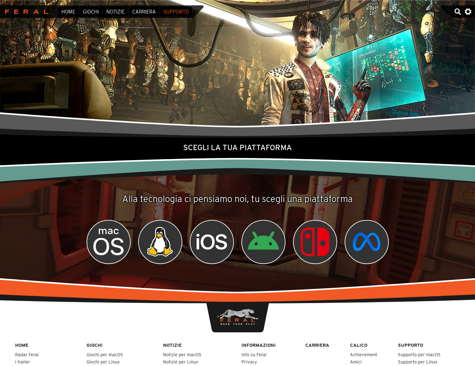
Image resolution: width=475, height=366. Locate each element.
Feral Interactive (25, 12)
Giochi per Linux (103, 361)
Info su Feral (254, 354)
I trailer (22, 361)
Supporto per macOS (419, 354)
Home (68, 12)
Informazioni (258, 345)
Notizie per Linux (180, 361)
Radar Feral (27, 354)
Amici (356, 361)
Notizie (115, 12)
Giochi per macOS (105, 354)
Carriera (144, 12)
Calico (358, 345)
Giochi (91, 12)
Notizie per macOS (182, 354)
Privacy (249, 361)
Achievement (363, 354)
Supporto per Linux (417, 361)
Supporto (176, 12)
